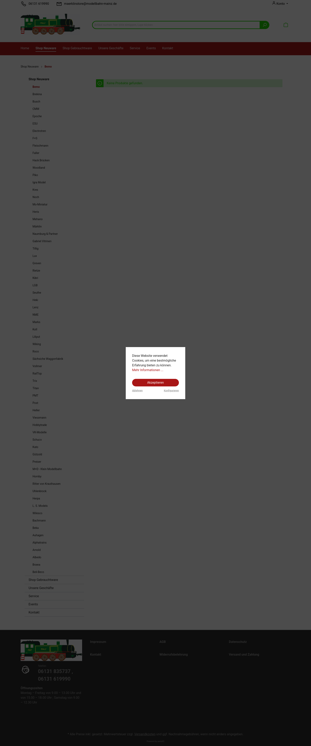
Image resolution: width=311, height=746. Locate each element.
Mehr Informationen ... (147, 370)
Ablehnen (137, 390)
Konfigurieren (171, 390)
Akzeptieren (155, 382)
